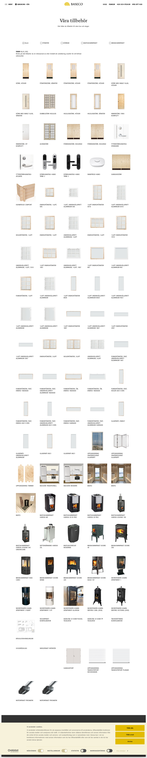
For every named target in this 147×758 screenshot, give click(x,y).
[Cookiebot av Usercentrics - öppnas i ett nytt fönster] (13, 754)
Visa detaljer (120, 754)
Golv (105, 4)
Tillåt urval (130, 738)
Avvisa (130, 744)
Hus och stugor (123, 4)
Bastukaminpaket (90, 43)
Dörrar (66, 43)
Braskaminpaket (118, 43)
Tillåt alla (130, 731)
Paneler (112, 4)
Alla (26, 43)
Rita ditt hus (137, 4)
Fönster (46, 43)
